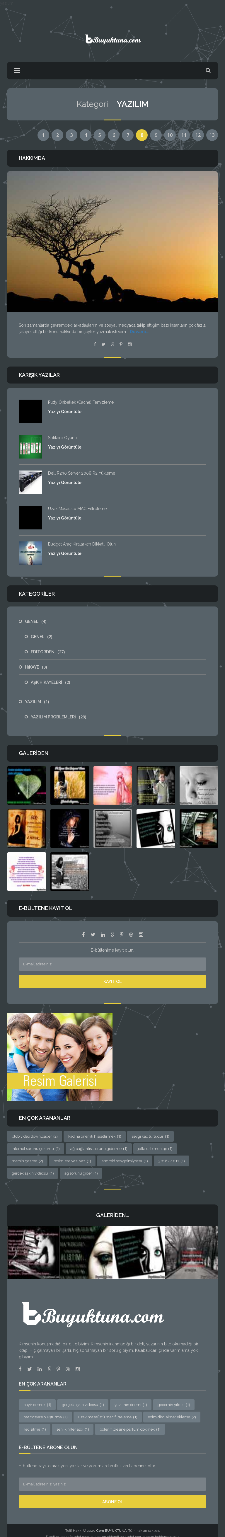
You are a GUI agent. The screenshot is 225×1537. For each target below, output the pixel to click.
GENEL (35, 621)
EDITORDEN (48, 652)
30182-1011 (171, 1160)
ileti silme (34, 1429)
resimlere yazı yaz (72, 1160)
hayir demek (37, 1404)
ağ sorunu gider (81, 1173)
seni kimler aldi (73, 1429)
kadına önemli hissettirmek (94, 1136)
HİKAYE (36, 667)
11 (184, 135)
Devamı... (139, 331)
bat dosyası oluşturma (45, 1417)
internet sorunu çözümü (35, 1148)
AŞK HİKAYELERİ (50, 682)
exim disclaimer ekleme (172, 1417)
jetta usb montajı (155, 1148)
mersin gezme (27, 1160)
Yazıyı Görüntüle (64, 411)
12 (198, 135)
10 (170, 135)
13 (212, 135)
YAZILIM (37, 701)
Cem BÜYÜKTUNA (111, 1531)
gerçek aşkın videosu (33, 1173)
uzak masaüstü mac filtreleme (107, 1417)
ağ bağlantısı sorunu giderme (98, 1148)
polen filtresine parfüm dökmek (130, 1429)
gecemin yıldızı (174, 1404)
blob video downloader (34, 1136)
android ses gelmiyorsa (125, 1160)
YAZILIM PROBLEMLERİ (58, 717)
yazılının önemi (131, 1404)
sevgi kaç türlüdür (150, 1136)
